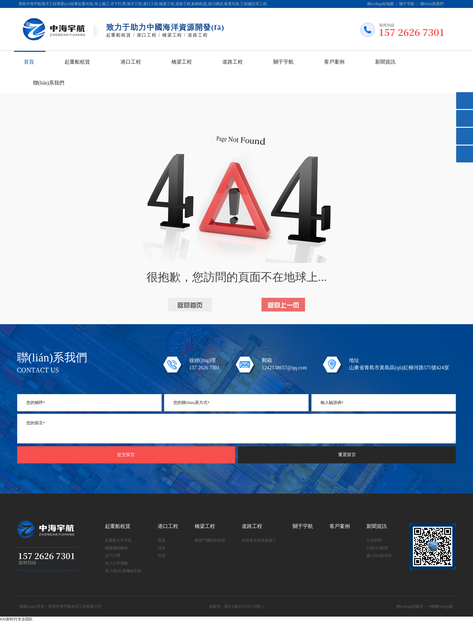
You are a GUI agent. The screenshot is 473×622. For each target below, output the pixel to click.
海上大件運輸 (116, 563)
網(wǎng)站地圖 (380, 4)
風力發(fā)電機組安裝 (123, 571)
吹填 (161, 555)
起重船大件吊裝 (118, 540)
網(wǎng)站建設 (409, 606)
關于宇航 (406, 4)
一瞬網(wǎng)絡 (440, 606)
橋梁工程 (181, 62)
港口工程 (131, 62)
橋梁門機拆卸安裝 (210, 540)
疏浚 (161, 540)
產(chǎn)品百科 (379, 555)
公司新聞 (374, 540)
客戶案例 (334, 62)
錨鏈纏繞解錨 (116, 548)
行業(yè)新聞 (377, 548)
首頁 (29, 62)
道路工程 (232, 62)
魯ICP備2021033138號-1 (244, 606)
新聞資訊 (385, 62)
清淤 (161, 548)
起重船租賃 (77, 62)
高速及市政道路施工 (259, 540)
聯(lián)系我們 (432, 4)
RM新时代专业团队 (16, 619)
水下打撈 (112, 555)
